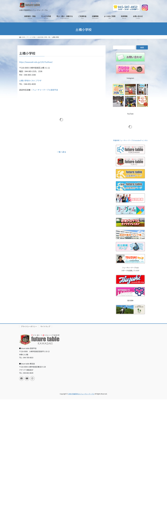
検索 (142, 47)
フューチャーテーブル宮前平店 (45, 89)
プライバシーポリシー (29, 326)
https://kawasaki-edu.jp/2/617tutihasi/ (36, 62)
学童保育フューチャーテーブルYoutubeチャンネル (130, 140)
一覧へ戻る (61, 151)
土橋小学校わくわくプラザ (30, 80)
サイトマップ (45, 326)
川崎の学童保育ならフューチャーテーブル (81, 394)
